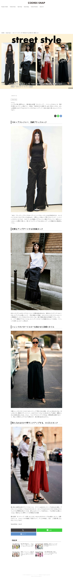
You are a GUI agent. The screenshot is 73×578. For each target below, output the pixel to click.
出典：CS (71, 88)
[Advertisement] (36, 21)
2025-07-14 (14, 95)
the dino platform (38, 576)
